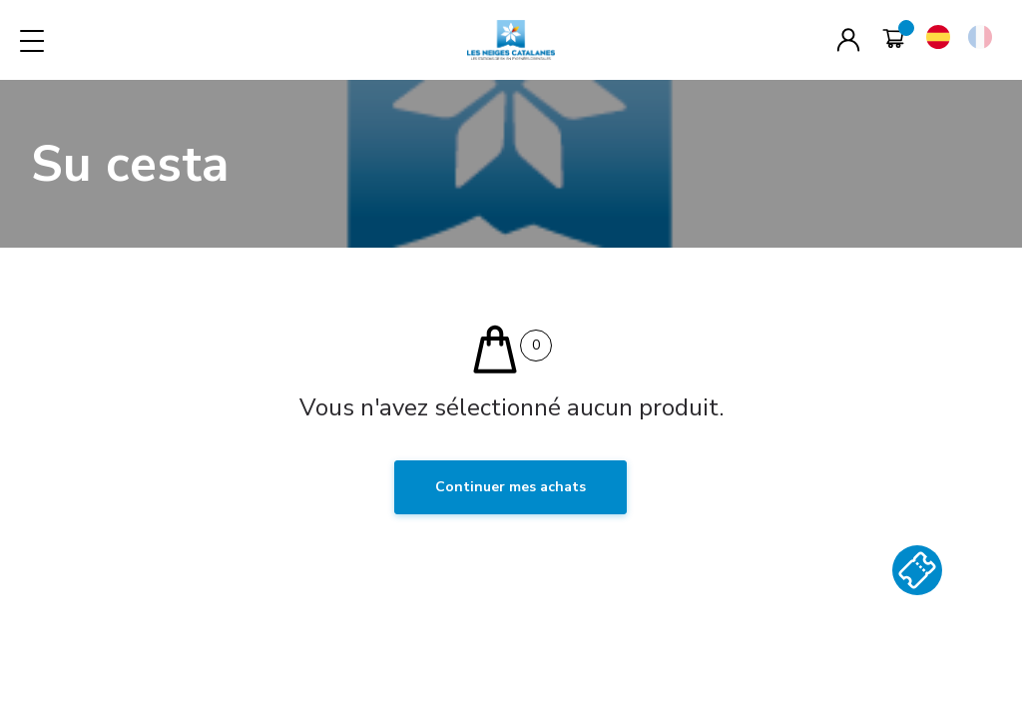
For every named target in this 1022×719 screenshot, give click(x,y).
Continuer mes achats (510, 486)
